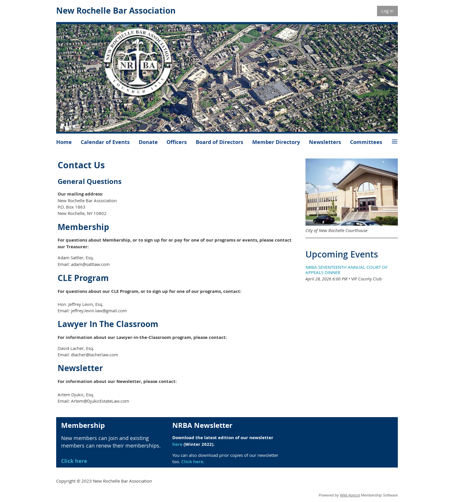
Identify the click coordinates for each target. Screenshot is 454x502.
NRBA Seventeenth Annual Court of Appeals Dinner (346, 269)
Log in (387, 11)
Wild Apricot (350, 495)
